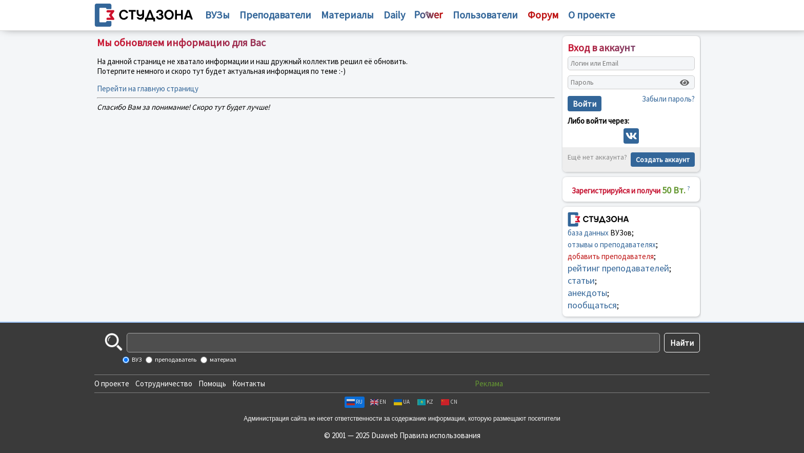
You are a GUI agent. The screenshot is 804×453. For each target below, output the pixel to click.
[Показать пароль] (684, 82)
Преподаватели (275, 14)
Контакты (248, 383)
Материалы (347, 14)
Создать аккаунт (663, 159)
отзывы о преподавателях (612, 244)
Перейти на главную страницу (147, 88)
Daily (394, 14)
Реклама (489, 383)
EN (378, 401)
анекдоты (587, 293)
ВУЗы (217, 14)
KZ (425, 401)
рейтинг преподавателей (618, 268)
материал (222, 359)
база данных (588, 233)
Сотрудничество (163, 383)
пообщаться (592, 305)
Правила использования (439, 435)
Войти (584, 104)
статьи (581, 280)
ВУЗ (136, 359)
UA (402, 401)
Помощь (212, 383)
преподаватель (175, 359)
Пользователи (485, 14)
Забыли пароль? (668, 99)
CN (449, 401)
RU (355, 401)
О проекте (111, 383)
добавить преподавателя (611, 256)
